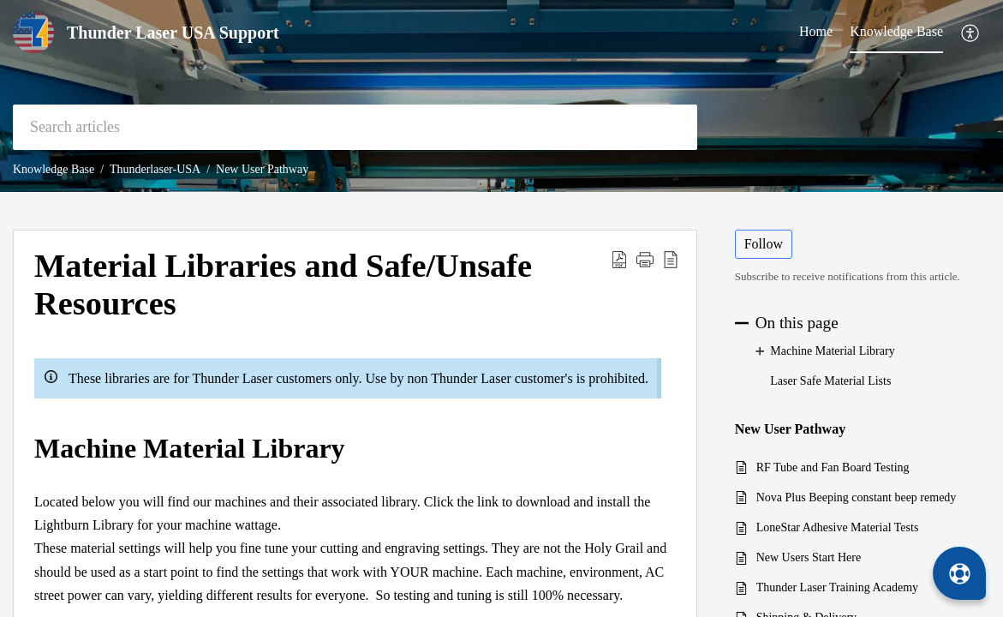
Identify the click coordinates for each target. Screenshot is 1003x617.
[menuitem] (971, 33)
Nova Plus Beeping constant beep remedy (856, 497)
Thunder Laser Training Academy (837, 587)
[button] (645, 259)
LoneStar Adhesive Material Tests (837, 527)
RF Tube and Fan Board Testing (833, 467)
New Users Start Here (808, 557)
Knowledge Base (53, 169)
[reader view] (670, 259)
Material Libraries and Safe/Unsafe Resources (283, 284)
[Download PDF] (619, 259)
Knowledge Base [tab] (896, 31)
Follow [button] (763, 244)
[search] (355, 127)
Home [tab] (816, 31)
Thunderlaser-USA (155, 169)
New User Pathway (262, 169)
